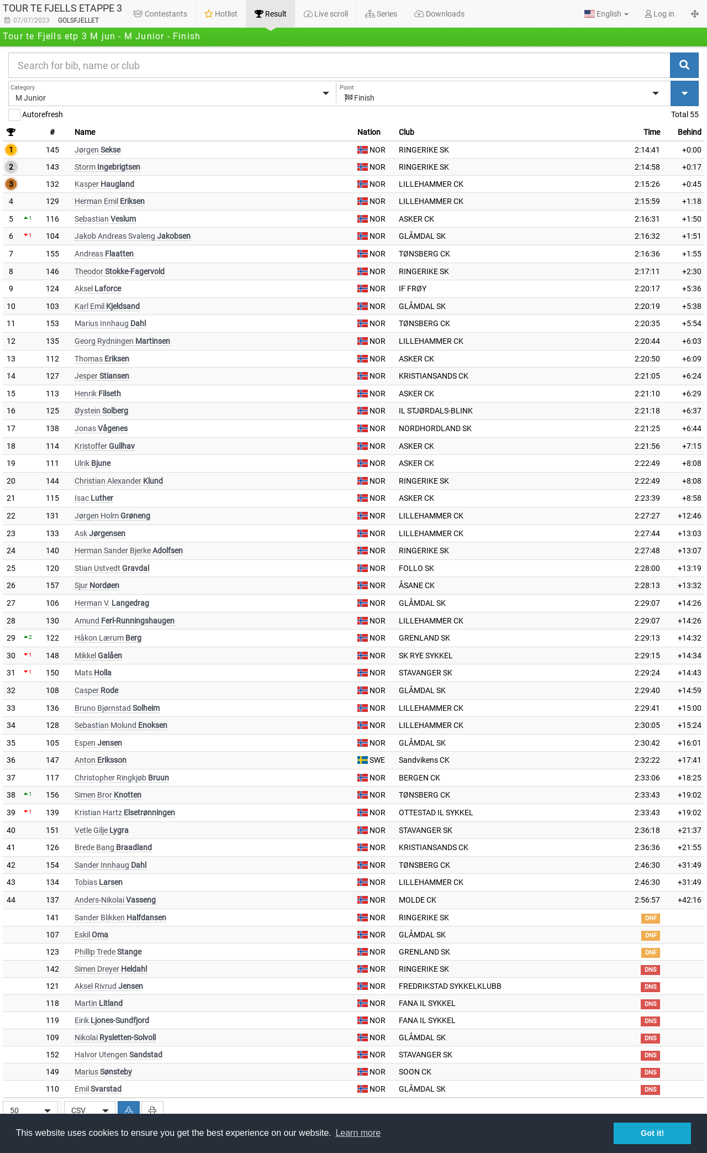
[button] (606, 14)
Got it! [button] (652, 1133)
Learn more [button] (358, 1133)
